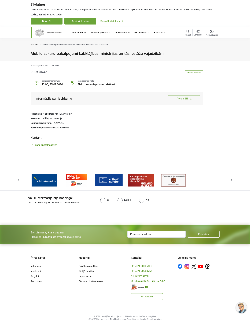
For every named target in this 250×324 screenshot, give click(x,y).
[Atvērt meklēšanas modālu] (187, 33)
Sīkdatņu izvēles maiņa (91, 281)
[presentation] (26, 213)
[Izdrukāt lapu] (211, 52)
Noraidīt (46, 21)
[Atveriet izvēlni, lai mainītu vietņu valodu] (198, 33)
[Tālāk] (231, 180)
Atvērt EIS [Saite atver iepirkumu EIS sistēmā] (182, 98)
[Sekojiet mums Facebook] (180, 266)
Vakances (36, 266)
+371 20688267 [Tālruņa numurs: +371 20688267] (143, 270)
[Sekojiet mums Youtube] (200, 266)
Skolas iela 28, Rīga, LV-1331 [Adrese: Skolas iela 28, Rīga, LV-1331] (150, 280)
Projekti (35, 276)
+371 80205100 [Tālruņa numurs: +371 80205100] (143, 266)
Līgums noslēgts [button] (194, 72)
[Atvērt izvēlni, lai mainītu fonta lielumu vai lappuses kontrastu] (212, 33)
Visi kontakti (146, 296)
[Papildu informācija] (146, 287)
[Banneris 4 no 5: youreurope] (109, 179)
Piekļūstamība (86, 271)
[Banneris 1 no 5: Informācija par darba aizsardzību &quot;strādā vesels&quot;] (173, 179)
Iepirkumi (36, 271)
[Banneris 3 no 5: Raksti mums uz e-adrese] (76, 179)
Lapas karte (85, 276)
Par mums (36, 281)
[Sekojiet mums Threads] (207, 266)
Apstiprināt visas (80, 21)
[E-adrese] (137, 287)
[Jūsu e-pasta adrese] (156, 234)
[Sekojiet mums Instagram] (186, 266)
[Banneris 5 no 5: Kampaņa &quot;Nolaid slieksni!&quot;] (141, 179)
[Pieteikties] (204, 234)
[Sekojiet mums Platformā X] (193, 266)
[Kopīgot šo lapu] (211, 60)
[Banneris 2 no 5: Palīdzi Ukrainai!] (44, 179)
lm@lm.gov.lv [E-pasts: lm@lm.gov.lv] (142, 275)
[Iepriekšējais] (18, 180)
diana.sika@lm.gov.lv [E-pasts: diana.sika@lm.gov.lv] (46, 144)
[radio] (104, 200)
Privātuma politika (88, 266)
